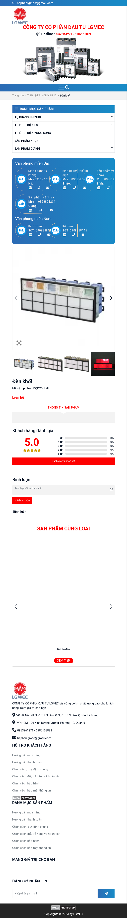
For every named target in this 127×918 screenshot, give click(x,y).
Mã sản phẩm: (22, 388)
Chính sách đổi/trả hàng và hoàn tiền (36, 776)
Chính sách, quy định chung (30, 769)
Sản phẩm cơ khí (27, 148)
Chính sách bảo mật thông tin (31, 790)
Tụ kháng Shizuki (27, 117)
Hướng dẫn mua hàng (26, 755)
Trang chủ (18, 95)
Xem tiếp (63, 660)
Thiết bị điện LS (26, 125)
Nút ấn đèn (63, 649)
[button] (111, 298)
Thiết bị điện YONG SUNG (41, 95)
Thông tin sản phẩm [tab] (63, 407)
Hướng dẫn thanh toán (27, 762)
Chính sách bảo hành (26, 783)
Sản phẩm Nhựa (26, 141)
